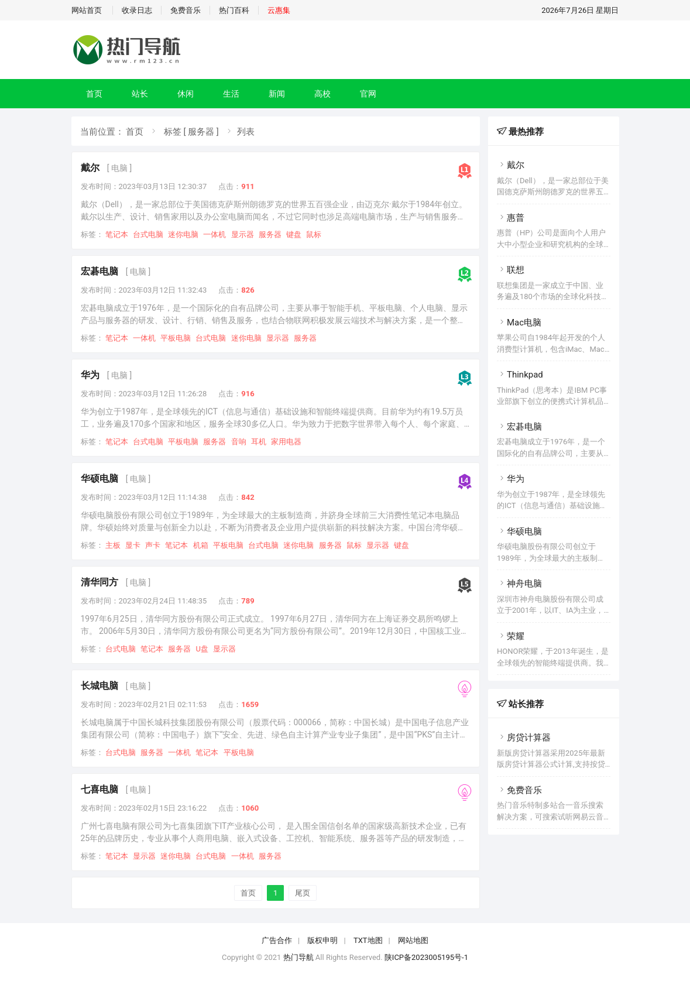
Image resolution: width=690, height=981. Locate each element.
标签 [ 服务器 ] (191, 131)
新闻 (277, 93)
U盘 (201, 648)
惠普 (510, 217)
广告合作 (277, 940)
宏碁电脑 (99, 271)
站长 (140, 93)
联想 (510, 270)
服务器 (270, 234)
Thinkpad (520, 374)
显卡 (132, 545)
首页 (94, 93)
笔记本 (116, 234)
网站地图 (413, 940)
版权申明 (322, 940)
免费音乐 (185, 10)
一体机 (214, 234)
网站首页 (86, 10)
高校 (322, 93)
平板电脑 (175, 338)
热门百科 (234, 10)
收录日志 (137, 10)
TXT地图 (368, 940)
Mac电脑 (519, 322)
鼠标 (313, 234)
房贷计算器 (524, 737)
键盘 (293, 234)
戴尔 (90, 167)
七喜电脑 (99, 789)
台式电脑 (148, 234)
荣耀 (510, 636)
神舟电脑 (519, 583)
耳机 (258, 441)
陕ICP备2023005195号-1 (426, 957)
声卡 (152, 545)
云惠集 (278, 10)
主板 (113, 545)
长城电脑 (99, 685)
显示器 (242, 234)
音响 (238, 441)
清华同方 (99, 582)
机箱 (200, 545)
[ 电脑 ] (119, 168)
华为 (90, 374)
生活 (231, 93)
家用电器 (286, 441)
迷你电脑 (183, 234)
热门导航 (298, 957)
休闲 (185, 93)
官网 (368, 93)
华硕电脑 (99, 478)
